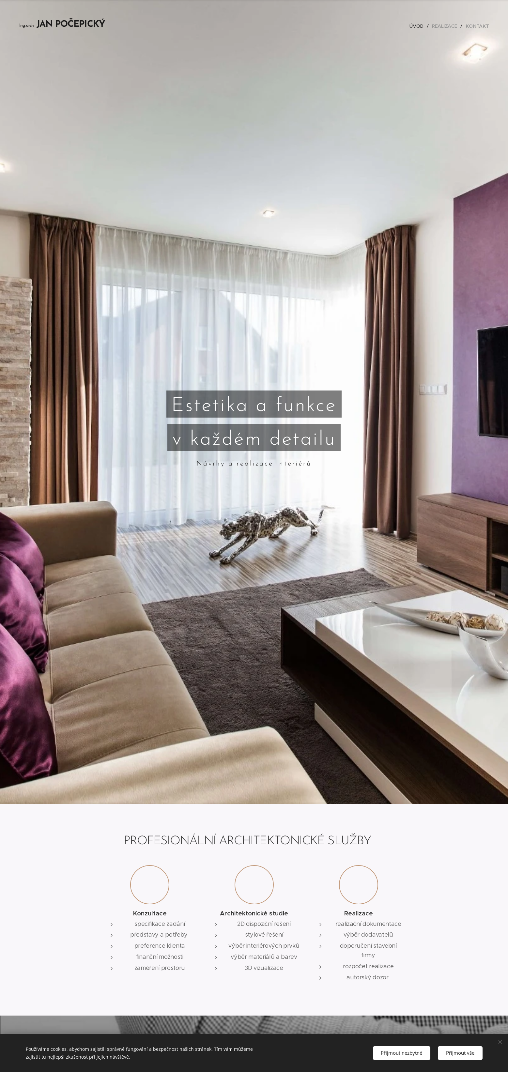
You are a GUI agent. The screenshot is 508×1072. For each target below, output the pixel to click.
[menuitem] (418, 26)
